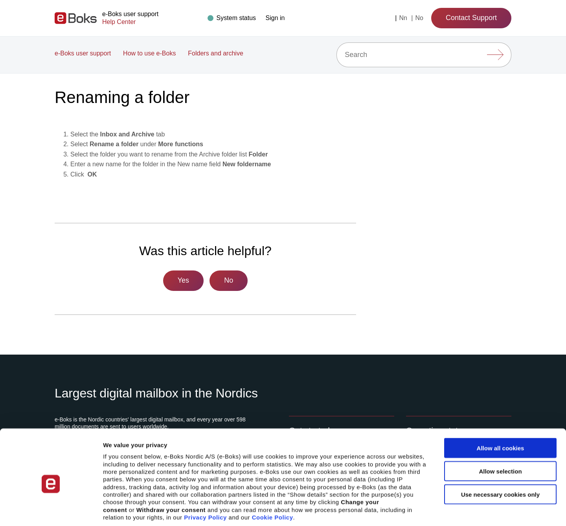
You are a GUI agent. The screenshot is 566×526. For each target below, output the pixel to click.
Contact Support (471, 18)
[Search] (423, 54)
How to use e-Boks (149, 53)
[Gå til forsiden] (76, 18)
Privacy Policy (205, 479)
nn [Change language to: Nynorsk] (404, 18)
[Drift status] (233, 18)
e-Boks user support (83, 53)
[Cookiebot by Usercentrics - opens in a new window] (51, 511)
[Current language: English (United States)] (396, 18)
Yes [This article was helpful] (183, 280)
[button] (275, 18)
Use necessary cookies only (500, 457)
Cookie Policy (272, 479)
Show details (412, 510)
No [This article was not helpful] (228, 280)
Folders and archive (215, 53)
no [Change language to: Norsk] (419, 18)
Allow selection (500, 433)
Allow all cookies (500, 410)
